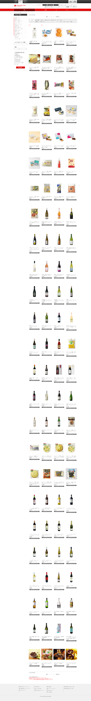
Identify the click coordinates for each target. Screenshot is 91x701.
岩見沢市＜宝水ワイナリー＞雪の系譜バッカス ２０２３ (46, 222)
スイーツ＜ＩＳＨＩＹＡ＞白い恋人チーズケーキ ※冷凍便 (59, 120)
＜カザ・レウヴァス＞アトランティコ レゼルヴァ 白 (46, 535)
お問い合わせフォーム (39, 690)
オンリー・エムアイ (19, 58)
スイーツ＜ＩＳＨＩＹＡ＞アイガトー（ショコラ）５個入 (71, 146)
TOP (14, 12)
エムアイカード (23, 690)
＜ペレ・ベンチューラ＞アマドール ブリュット (71, 535)
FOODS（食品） (19, 12)
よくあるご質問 (38, 688)
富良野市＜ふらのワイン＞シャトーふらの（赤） (46, 379)
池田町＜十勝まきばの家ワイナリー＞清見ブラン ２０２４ (46, 275)
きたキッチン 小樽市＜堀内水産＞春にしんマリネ (34, 197)
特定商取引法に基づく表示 (69, 686)
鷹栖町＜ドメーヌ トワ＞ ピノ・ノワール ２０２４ (34, 326)
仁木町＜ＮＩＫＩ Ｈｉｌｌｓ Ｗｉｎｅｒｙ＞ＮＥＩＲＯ (34, 353)
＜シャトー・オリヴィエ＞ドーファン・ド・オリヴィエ (34, 612)
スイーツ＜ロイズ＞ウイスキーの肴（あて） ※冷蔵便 (59, 663)
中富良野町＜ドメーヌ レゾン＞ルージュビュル (34, 300)
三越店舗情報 (70, 1)
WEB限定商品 (17, 59)
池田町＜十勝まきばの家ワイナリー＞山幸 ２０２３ (59, 275)
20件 (61, 21)
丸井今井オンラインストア (20, 1)
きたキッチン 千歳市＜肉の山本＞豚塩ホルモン (46, 197)
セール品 (16, 64)
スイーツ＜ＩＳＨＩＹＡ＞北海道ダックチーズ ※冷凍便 (71, 120)
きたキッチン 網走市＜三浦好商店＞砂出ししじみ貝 (71, 483)
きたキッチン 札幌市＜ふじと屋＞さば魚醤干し (46, 94)
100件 (71, 21)
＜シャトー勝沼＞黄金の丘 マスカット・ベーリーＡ (46, 509)
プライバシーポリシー (52, 688)
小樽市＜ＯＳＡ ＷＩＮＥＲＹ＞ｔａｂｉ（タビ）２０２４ (59, 248)
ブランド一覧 (17, 38)
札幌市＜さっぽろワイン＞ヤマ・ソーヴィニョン (58, 326)
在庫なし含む (42, 21)
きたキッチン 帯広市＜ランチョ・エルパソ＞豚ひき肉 (71, 197)
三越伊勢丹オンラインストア (16, 1)
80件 (68, 21)
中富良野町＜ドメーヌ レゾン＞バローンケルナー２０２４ (71, 275)
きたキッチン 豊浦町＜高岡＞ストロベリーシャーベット (59, 172)
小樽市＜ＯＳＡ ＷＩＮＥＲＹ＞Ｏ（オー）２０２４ (46, 248)
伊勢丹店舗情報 (75, 1)
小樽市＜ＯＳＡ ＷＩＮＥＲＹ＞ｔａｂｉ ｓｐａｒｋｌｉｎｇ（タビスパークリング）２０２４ (34, 249)
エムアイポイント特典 (19, 62)
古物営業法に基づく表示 (69, 688)
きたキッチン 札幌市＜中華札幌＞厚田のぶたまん (34, 120)
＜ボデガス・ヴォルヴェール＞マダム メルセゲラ (46, 561)
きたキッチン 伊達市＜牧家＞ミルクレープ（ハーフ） (34, 68)
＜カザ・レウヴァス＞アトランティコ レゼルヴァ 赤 (59, 535)
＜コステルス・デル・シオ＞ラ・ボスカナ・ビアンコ (33, 561)
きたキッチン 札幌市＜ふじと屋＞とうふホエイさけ (59, 94)
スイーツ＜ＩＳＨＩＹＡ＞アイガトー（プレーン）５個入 (34, 172)
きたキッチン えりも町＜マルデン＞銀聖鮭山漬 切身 (46, 68)
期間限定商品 (17, 55)
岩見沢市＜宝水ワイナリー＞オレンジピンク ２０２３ (59, 222)
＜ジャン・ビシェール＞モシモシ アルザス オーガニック (59, 561)
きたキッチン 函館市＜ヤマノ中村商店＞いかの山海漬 (34, 457)
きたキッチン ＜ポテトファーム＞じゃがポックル (71, 172)
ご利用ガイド (38, 686)
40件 (64, 21)
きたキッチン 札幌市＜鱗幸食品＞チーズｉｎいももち (46, 172)
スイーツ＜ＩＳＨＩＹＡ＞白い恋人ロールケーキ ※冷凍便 (34, 146)
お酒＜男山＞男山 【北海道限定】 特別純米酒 (59, 637)
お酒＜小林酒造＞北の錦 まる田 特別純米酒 (46, 637)
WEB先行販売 (17, 61)
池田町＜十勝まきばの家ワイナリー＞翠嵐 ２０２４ (34, 275)
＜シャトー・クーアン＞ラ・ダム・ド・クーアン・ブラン (46, 612)
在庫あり (36, 21)
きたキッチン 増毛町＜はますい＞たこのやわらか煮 (59, 197)
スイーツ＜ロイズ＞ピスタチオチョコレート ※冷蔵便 (34, 663)
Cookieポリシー (51, 690)
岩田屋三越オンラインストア (25, 1)
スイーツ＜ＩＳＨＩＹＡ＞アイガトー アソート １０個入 (59, 146)
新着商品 (16, 54)
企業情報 (49, 686)
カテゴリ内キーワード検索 (20, 42)
